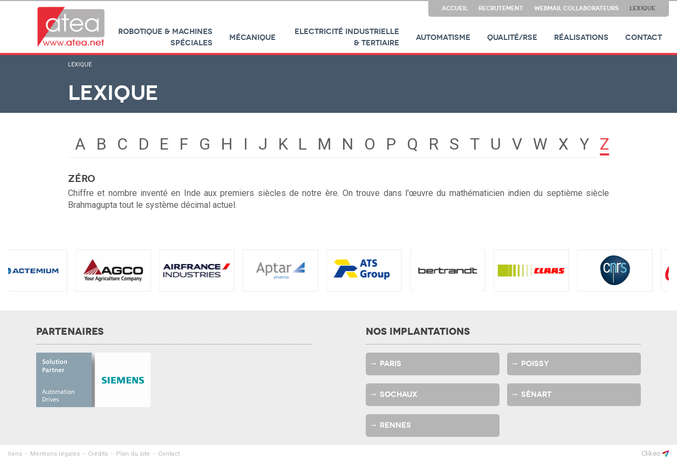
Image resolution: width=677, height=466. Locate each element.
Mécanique (252, 37)
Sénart (536, 394)
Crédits (98, 453)
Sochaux (399, 394)
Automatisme (443, 37)
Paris (390, 363)
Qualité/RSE (512, 37)
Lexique (642, 8)
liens (15, 453)
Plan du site (133, 453)
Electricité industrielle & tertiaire (347, 37)
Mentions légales (55, 453)
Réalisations (581, 37)
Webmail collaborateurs (576, 8)
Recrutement (500, 8)
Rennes (395, 425)
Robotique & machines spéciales (165, 37)
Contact (643, 37)
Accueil (455, 8)
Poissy (535, 363)
